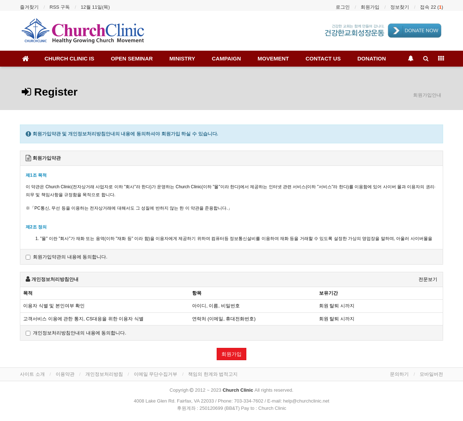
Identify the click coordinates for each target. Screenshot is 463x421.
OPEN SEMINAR (132, 58)
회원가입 (370, 7)
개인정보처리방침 (104, 374)
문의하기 (399, 374)
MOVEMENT (273, 58)
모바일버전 (431, 374)
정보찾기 (399, 7)
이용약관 (65, 374)
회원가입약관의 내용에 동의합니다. (66, 257)
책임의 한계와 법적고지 (213, 374)
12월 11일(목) (95, 7)
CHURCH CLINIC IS (69, 58)
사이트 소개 (32, 374)
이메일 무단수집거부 (156, 374)
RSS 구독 (60, 7)
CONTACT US (323, 58)
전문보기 (428, 279)
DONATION (371, 58)
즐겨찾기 (29, 7)
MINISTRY (182, 58)
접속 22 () (431, 7)
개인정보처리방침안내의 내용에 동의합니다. (76, 333)
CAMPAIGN (226, 58)
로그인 (343, 7)
